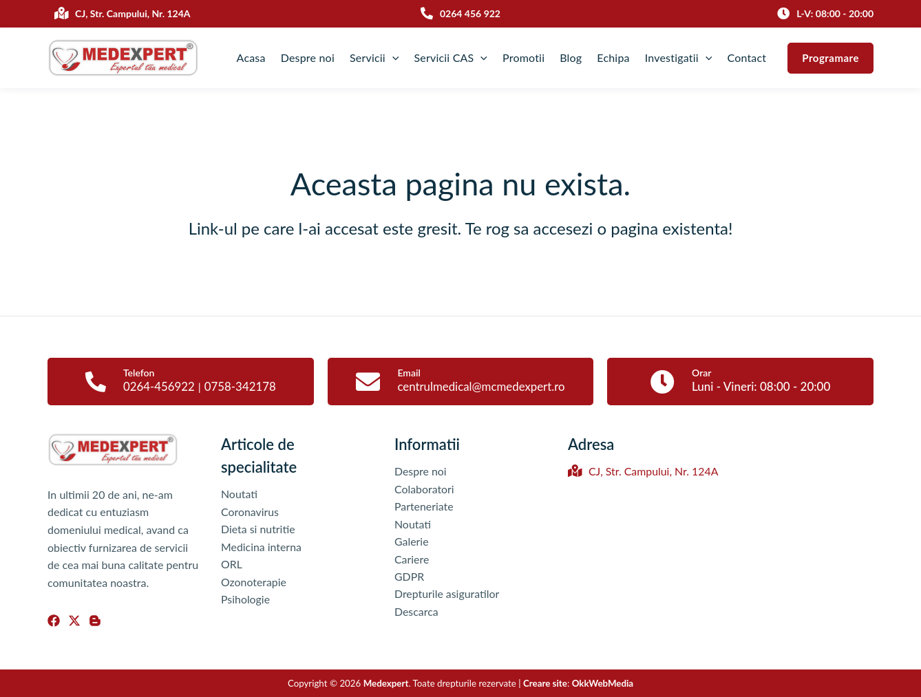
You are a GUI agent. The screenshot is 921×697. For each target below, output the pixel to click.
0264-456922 (159, 386)
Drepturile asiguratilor (447, 594)
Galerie (411, 541)
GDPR (409, 576)
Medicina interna (261, 546)
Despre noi (308, 57)
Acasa (251, 57)
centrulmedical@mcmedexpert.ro (481, 386)
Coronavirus (250, 511)
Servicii (374, 57)
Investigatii (678, 57)
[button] (830, 58)
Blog (571, 57)
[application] (392, 57)
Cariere (412, 559)
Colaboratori (424, 488)
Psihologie (246, 599)
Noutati (239, 493)
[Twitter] (74, 620)
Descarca (416, 612)
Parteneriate (424, 506)
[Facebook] (53, 620)
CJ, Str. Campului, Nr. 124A (643, 471)
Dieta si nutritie (258, 529)
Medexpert (386, 683)
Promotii (523, 57)
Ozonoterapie (254, 581)
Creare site (545, 683)
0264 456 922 (470, 13)
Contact (746, 57)
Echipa (613, 57)
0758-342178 (240, 386)
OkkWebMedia (603, 683)
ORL (231, 564)
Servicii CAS (450, 57)
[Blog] (95, 620)
